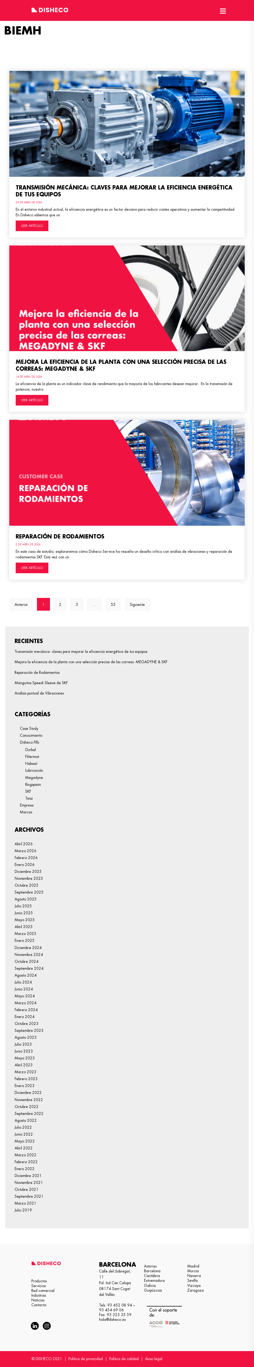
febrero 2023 (26, 1079)
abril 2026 (24, 844)
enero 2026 (25, 864)
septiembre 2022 (29, 1113)
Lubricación (34, 770)
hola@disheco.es (112, 1319)
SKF (28, 791)
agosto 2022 (26, 1120)
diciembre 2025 (28, 871)
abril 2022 (24, 1148)
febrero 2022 (26, 1162)
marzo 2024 (25, 1003)
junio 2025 (24, 913)
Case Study (29, 728)
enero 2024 (25, 1017)
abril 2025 (24, 927)
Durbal (30, 750)
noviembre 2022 (29, 1100)
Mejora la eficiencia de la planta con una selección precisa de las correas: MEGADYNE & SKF (91, 662)
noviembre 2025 (29, 878)
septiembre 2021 (29, 1196)
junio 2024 (24, 989)
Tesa (29, 798)
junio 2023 (24, 1051)
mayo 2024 (25, 996)
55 (116, 602)
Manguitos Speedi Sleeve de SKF (41, 683)
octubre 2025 (27, 885)
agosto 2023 (26, 1037)
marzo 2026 (25, 851)
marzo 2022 (25, 1155)
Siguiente (137, 604)
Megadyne (34, 777)
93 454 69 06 (111, 1310)
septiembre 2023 (29, 1030)
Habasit (31, 763)
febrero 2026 (26, 858)
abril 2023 (24, 1065)
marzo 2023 (25, 1072)
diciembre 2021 (28, 1176)
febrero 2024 (26, 1010)
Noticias (37, 1300)
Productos (39, 1281)
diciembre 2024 (28, 948)
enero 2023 (25, 1086)
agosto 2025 (26, 899)
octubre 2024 (27, 961)
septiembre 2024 (29, 968)
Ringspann (33, 784)
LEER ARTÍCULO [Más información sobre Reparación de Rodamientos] (32, 568)
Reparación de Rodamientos (60, 536)
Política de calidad (124, 1359)
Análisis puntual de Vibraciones (39, 693)
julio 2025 (23, 906)
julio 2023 (23, 1044)
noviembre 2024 (29, 954)
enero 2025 (25, 940)
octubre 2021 (27, 1189)
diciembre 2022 (28, 1092)
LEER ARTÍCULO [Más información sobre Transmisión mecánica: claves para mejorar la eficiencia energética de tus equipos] (32, 225)
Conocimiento (31, 735)
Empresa (26, 805)
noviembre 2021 (29, 1182)
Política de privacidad (86, 1359)
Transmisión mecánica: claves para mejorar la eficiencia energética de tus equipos (81, 651)
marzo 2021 (25, 1203)
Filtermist (32, 756)
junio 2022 (24, 1134)
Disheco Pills (29, 742)
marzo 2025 (25, 933)
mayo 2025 (25, 920)
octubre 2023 (27, 1023)
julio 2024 (23, 982)
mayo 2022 (25, 1141)
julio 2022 (23, 1127)
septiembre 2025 (29, 892)
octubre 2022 (27, 1107)
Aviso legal (153, 1359)
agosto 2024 (26, 975)
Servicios (38, 1286)
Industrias (38, 1295)
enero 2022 (25, 1169)
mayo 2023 (25, 1058)
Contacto (38, 1305)
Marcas (26, 812)
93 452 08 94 (119, 1305)
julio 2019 (23, 1210)
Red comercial (42, 1290)
